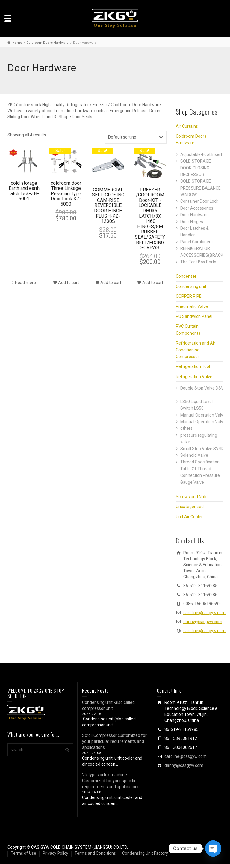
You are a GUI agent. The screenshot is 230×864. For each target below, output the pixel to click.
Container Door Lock (199, 201)
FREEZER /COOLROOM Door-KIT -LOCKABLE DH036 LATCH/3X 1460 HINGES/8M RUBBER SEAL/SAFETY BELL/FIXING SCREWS (150, 219)
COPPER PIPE (189, 296)
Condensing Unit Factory (145, 853)
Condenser (186, 276)
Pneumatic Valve (192, 306)
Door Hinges (191, 221)
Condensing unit (191, 286)
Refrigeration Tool (193, 366)
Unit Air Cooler (189, 516)
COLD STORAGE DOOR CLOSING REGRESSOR (195, 168)
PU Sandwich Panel (194, 316)
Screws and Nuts (192, 496)
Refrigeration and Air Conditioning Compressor (195, 350)
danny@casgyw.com (202, 621)
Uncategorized (190, 506)
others (186, 428)
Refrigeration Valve (194, 376)
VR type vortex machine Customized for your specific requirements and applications (111, 780)
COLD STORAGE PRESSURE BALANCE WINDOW (200, 188)
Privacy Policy (55, 853)
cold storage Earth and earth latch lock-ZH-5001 (24, 191)
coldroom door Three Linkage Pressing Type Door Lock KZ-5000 (66, 193)
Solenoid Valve (194, 455)
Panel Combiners (196, 241)
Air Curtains (187, 126)
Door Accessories (196, 208)
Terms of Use (23, 853)
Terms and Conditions (95, 853)
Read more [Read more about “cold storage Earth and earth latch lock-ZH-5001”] (25, 282)
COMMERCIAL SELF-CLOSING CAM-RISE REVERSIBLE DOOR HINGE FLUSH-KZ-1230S (108, 205)
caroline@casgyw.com (204, 612)
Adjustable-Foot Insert (201, 154)
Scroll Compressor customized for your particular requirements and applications (114, 741)
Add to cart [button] (68, 282)
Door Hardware (194, 214)
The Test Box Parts (198, 261)
